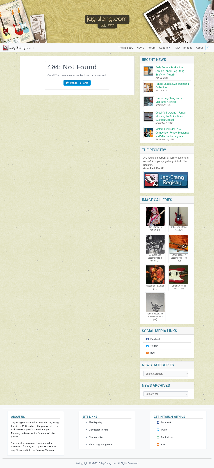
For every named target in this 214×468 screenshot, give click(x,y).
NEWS (140, 47)
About (199, 47)
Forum (152, 47)
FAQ (177, 47)
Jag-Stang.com (18, 47)
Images (187, 47)
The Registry (125, 47)
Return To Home (77, 83)
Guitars (165, 47)
